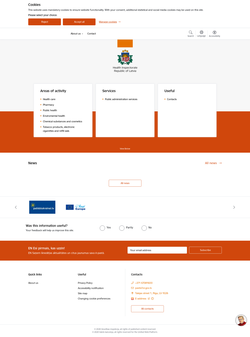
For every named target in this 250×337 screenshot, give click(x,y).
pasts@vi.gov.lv (143, 287)
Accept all (79, 21)
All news (125, 183)
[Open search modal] (190, 34)
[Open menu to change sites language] (201, 34)
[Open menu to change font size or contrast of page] (214, 34)
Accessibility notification (91, 288)
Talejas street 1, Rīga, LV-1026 (151, 293)
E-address (141, 298)
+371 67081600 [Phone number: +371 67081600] (144, 282)
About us (33, 282)
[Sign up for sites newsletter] (205, 250)
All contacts (147, 308)
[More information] (152, 298)
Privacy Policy (85, 282)
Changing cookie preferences (94, 298)
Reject (44, 21)
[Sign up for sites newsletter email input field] (157, 250)
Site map (82, 293)
